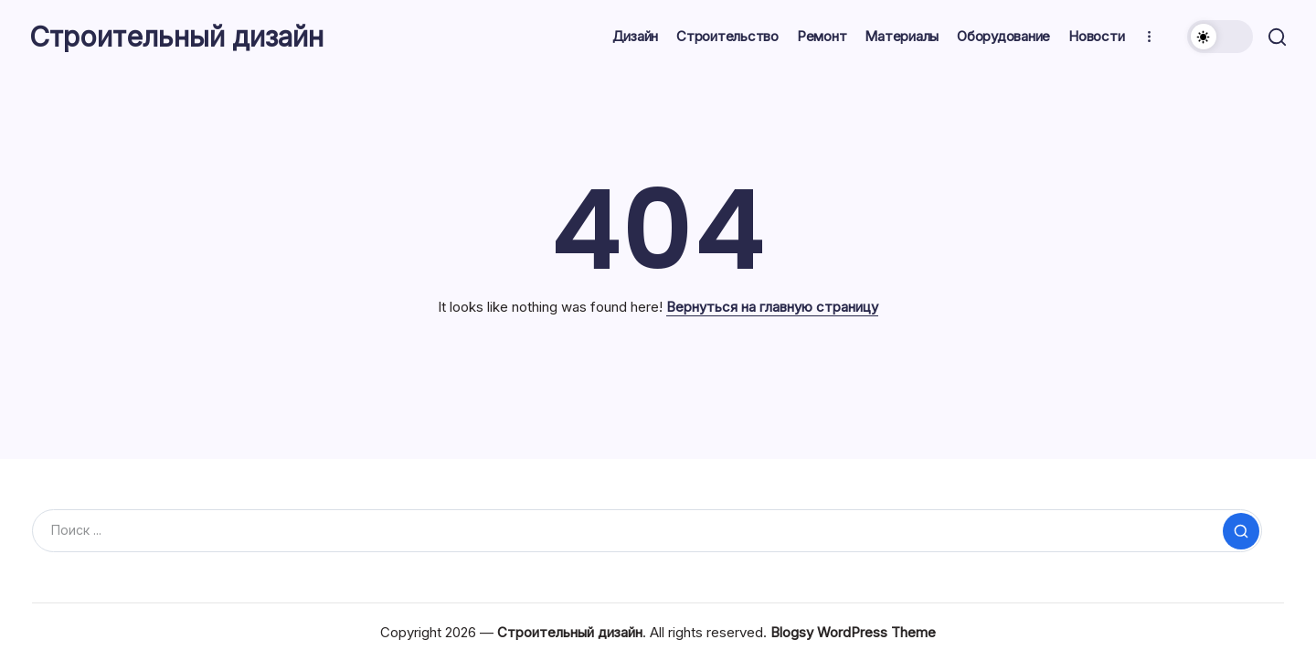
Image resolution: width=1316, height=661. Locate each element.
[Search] (647, 530)
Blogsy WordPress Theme (853, 632)
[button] (1217, 36)
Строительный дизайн (179, 36)
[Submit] (1241, 531)
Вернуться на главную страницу (772, 306)
